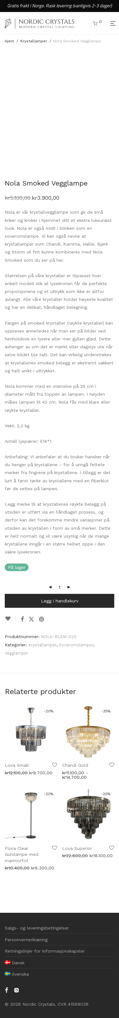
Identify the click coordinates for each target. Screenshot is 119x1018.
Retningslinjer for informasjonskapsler (45, 951)
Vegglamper (16, 653)
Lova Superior (77, 848)
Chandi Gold (75, 765)
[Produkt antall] (60, 587)
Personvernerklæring (26, 939)
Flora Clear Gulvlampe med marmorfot (21, 854)
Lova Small (17, 765)
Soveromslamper (76, 645)
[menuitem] (14, 962)
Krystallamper (33, 41)
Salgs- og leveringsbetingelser (37, 927)
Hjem (9, 41)
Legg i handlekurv (59, 600)
